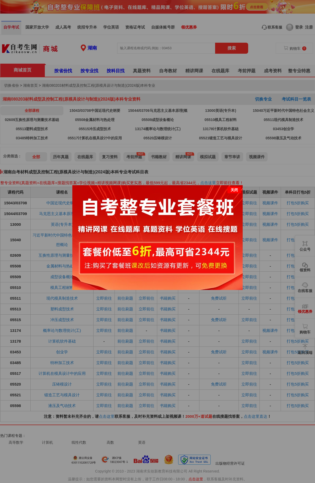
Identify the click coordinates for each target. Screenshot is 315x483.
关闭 (234, 188)
